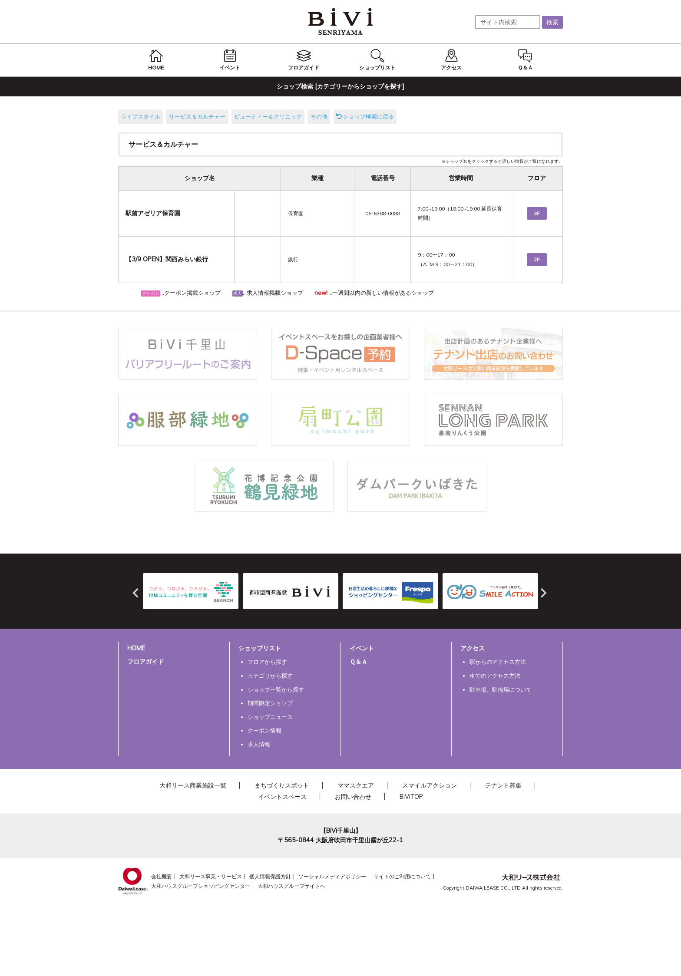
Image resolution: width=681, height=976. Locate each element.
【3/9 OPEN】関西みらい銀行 (167, 259)
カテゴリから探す (270, 675)
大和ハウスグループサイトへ (291, 886)
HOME (136, 648)
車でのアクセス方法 (494, 675)
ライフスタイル (140, 116)
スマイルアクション (429, 785)
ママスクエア (355, 785)
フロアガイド (145, 662)
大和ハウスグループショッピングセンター (200, 886)
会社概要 (161, 876)
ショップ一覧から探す (276, 689)
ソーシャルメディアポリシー (332, 876)
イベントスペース (282, 797)
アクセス (472, 648)
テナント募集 (503, 785)
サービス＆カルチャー (197, 116)
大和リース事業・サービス (210, 876)
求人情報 (259, 744)
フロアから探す (267, 661)
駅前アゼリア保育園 (153, 213)
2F (537, 259)
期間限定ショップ (270, 702)
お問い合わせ (353, 797)
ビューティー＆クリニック (268, 116)
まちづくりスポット (282, 785)
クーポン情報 (264, 730)
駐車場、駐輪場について (500, 689)
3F (537, 213)
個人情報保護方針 (270, 876)
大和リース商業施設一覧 (192, 785)
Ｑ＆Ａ (358, 662)
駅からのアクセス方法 (497, 661)
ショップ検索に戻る (365, 116)
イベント (362, 648)
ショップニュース (270, 716)
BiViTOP (411, 797)
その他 (319, 116)
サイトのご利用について (402, 876)
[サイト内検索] (507, 22)
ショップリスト (259, 648)
